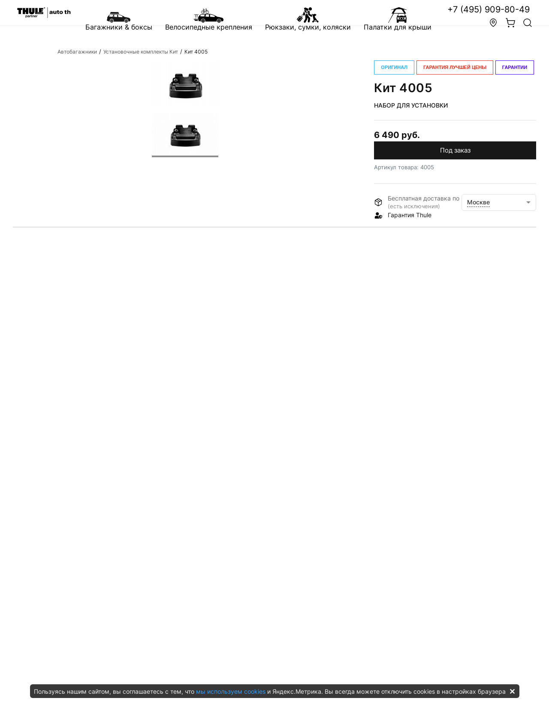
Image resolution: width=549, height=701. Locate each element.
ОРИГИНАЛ (394, 67)
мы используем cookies (230, 691)
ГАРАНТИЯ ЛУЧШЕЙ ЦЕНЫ (454, 67)
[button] (527, 24)
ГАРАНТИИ (514, 67)
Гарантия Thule (409, 215)
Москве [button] (478, 202)
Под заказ (455, 150)
